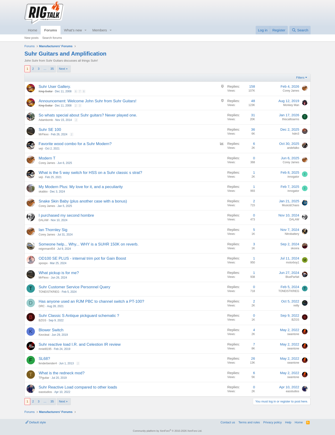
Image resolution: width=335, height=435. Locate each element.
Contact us (228, 422)
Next (62, 68)
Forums (50, 30)
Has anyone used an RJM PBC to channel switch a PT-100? (91, 301)
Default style (35, 422)
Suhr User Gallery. (55, 86)
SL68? (44, 358)
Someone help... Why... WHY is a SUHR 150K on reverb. (88, 244)
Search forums (52, 38)
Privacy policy (272, 422)
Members (99, 30)
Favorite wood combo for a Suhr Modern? (75, 144)
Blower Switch (51, 330)
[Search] (300, 30)
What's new (73, 30)
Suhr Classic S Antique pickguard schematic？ (79, 315)
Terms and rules (249, 422)
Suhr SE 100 (50, 129)
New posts (31, 38)
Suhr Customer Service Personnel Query (74, 287)
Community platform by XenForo (167, 430)
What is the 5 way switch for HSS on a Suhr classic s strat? (90, 172)
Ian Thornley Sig (53, 230)
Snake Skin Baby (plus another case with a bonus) (83, 201)
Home (32, 30)
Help (288, 422)
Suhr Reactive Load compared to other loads (78, 387)
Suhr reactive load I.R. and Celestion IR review (80, 344)
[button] (85, 30)
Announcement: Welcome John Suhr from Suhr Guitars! (87, 101)
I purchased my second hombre (66, 215)
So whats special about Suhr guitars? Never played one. (88, 115)
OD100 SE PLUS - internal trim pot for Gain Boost (82, 258)
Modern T (47, 158)
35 (52, 68)
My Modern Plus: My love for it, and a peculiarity (81, 187)
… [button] (45, 68)
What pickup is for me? (59, 273)
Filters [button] (300, 77)
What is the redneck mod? (61, 373)
